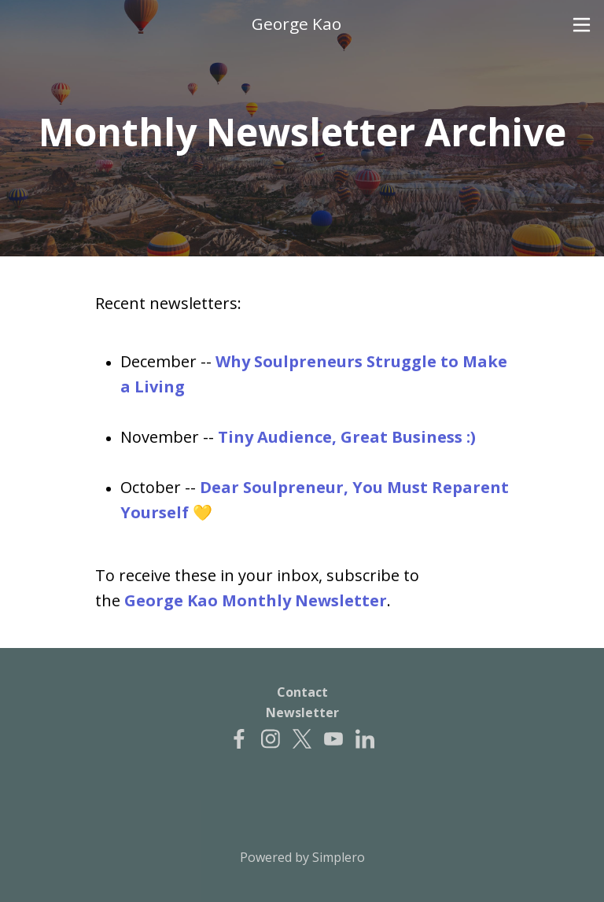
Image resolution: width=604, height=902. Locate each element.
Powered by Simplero (302, 857)
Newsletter (302, 712)
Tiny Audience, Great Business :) (347, 436)
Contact (302, 692)
